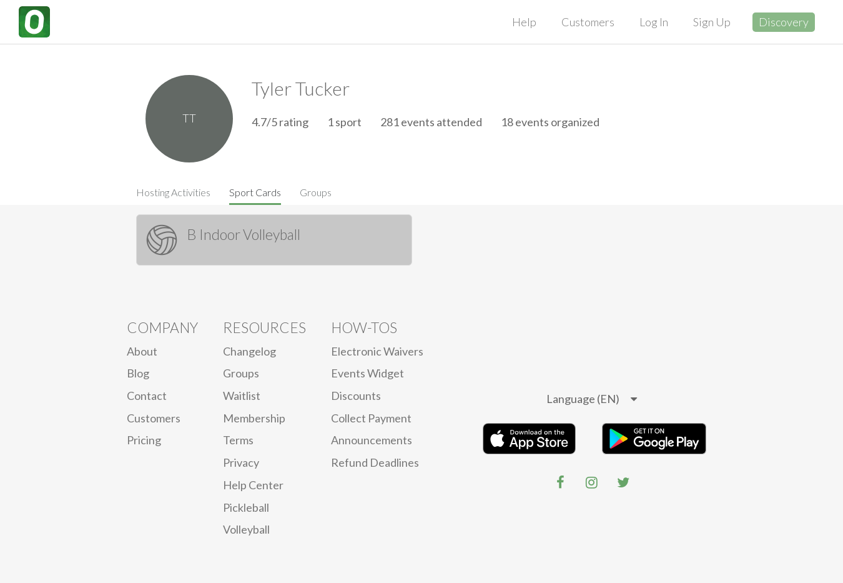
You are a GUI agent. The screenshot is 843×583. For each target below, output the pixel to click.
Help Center (253, 485)
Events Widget (367, 373)
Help (524, 22)
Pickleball (246, 507)
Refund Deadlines (375, 462)
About (142, 351)
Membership (254, 418)
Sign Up (712, 22)
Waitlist (241, 395)
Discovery (784, 22)
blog (138, 373)
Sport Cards (255, 192)
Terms (238, 440)
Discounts (356, 395)
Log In (653, 22)
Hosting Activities (173, 192)
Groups (316, 192)
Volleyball (246, 529)
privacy (241, 462)
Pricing (144, 440)
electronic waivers (377, 351)
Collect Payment (371, 418)
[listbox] (591, 399)
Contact (147, 395)
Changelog (249, 351)
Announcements (371, 440)
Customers (587, 22)
